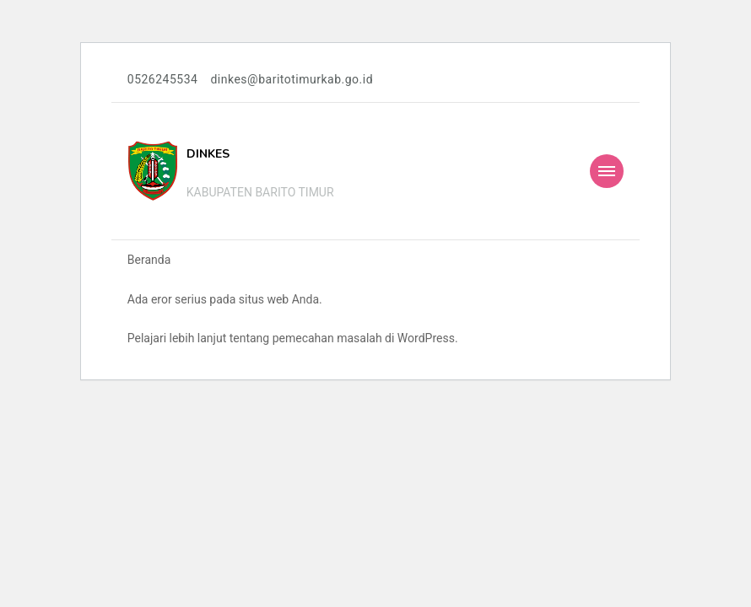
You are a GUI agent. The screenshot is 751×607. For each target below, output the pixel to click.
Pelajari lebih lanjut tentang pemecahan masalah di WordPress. (292, 338)
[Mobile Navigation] (607, 171)
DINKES (208, 154)
